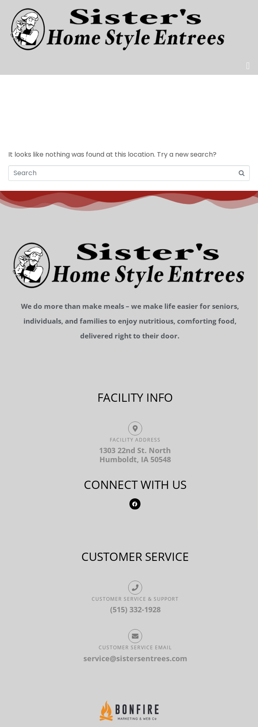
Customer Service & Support (135, 598)
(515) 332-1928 (135, 609)
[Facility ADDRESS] (135, 428)
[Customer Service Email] (135, 636)
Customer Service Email (135, 647)
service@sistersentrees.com (135, 658)
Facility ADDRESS (135, 439)
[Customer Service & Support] (135, 588)
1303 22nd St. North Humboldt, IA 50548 (135, 454)
